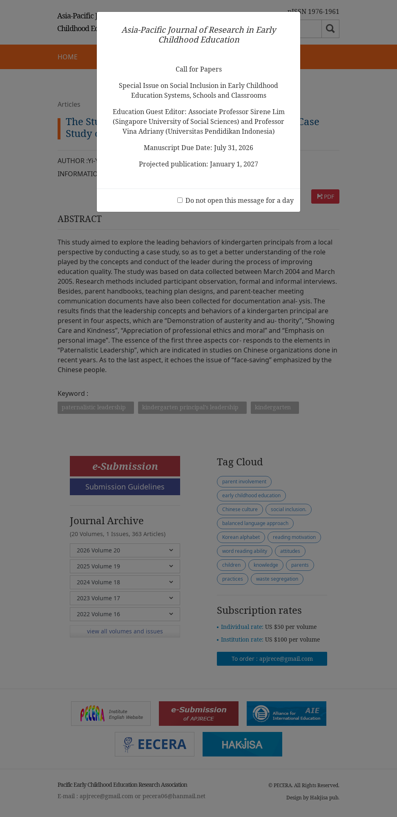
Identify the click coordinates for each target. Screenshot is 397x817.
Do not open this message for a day (239, 200)
